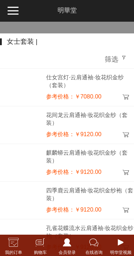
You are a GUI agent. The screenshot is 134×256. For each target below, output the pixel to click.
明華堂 (67, 10)
